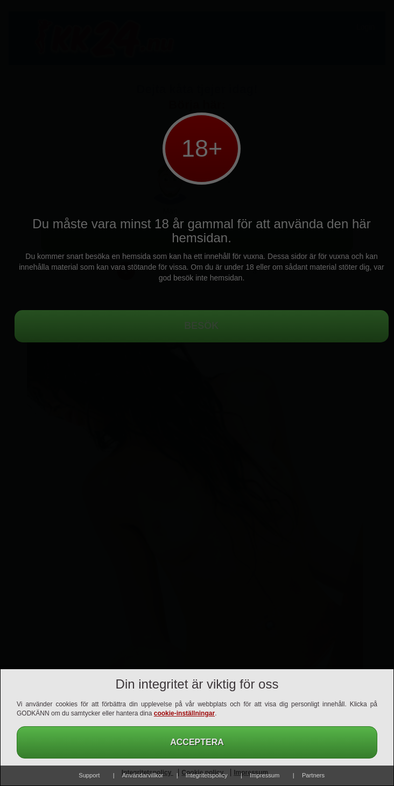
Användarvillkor (142, 775)
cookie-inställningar (184, 713)
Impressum (264, 775)
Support (89, 775)
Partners (313, 775)
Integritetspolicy (207, 775)
